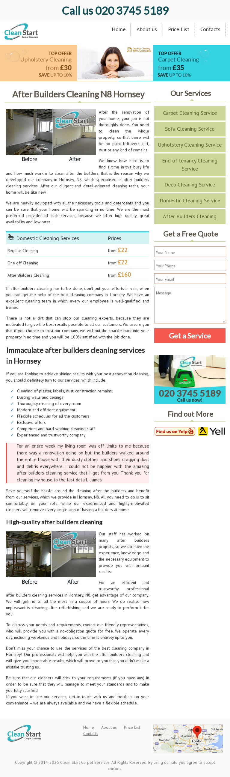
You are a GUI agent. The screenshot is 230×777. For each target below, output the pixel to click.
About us (147, 29)
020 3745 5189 (115, 10)
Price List (178, 29)
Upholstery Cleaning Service (190, 144)
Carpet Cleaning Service (190, 112)
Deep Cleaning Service (189, 184)
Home (118, 29)
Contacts (210, 29)
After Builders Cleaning (190, 216)
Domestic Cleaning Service (190, 200)
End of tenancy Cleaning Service (189, 164)
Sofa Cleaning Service (189, 128)
